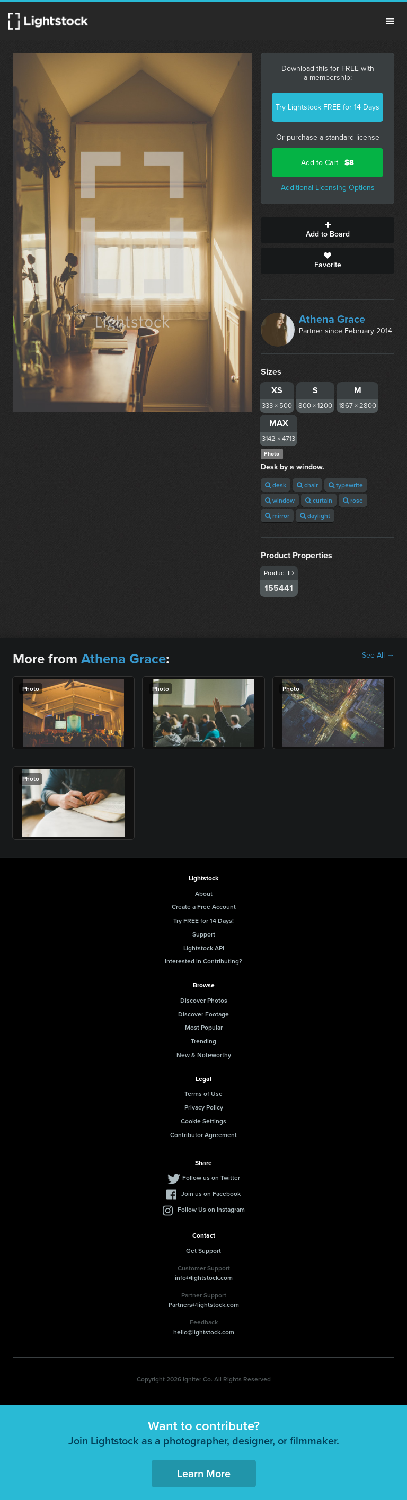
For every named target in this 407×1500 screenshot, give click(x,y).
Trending (203, 1041)
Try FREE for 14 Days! (203, 920)
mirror (277, 515)
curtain (318, 500)
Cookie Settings (203, 1120)
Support (203, 934)
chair (307, 484)
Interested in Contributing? (203, 961)
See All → (378, 655)
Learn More (204, 1473)
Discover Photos (203, 1000)
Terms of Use (203, 1093)
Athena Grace (332, 319)
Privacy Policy (203, 1107)
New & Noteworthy (203, 1054)
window (280, 500)
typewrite (346, 484)
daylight (315, 515)
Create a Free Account (204, 906)
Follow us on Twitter (211, 1177)
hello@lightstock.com (203, 1332)
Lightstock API (203, 947)
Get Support (203, 1250)
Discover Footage (203, 1014)
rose (353, 500)
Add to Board (327, 230)
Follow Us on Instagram (211, 1209)
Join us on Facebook (211, 1193)
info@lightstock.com (204, 1277)
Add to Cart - (327, 162)
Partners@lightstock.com (204, 1304)
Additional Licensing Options (328, 187)
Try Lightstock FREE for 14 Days (327, 107)
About (204, 893)
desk (275, 484)
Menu (390, 21)
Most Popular (204, 1027)
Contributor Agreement (203, 1134)
